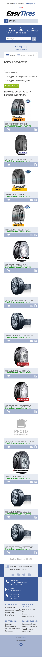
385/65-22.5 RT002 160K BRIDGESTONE (19, 547)
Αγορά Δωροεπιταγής (12, 628)
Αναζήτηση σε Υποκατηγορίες (17, 80)
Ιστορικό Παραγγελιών (29, 626)
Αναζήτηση (23, 49)
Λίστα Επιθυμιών (27, 629)
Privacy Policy (9, 615)
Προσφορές (9, 631)
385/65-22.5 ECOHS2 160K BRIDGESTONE (19, 300)
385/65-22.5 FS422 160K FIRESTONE (17, 371)
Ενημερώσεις (26, 631)
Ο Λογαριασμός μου (29, 624)
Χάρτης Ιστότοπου (28, 616)
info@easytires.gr (16, 590)
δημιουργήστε (19, 3)
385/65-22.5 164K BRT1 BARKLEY (16, 194)
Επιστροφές (26, 614)
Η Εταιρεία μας (10, 608)
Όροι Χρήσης (9, 612)
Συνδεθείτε (10, 3)
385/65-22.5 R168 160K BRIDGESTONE (18, 477)
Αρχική (17, 49)
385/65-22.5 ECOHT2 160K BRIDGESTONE (19, 335)
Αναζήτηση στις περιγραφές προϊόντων (21, 76)
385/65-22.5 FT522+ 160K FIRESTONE (18, 406)
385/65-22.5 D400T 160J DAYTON (16, 265)
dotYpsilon (24, 637)
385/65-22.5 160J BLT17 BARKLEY (16, 124)
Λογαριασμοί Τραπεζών (13, 610)
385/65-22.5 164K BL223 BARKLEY (17, 230)
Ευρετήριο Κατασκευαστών (11, 625)
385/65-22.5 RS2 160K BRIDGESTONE (18, 512)
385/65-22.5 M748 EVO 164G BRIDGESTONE (19, 441)
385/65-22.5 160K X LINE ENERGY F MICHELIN (20, 159)
